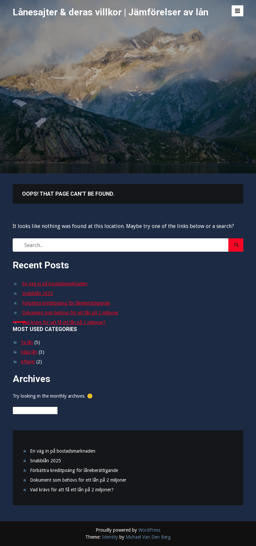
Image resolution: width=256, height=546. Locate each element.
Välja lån (29, 352)
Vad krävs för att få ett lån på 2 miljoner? (64, 322)
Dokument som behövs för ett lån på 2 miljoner (70, 312)
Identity (110, 537)
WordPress (149, 530)
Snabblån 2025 (37, 293)
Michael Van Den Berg (148, 537)
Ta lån (27, 342)
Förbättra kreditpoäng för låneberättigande (66, 303)
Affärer (28, 361)
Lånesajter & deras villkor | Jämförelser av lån (110, 12)
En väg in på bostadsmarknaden (54, 283)
